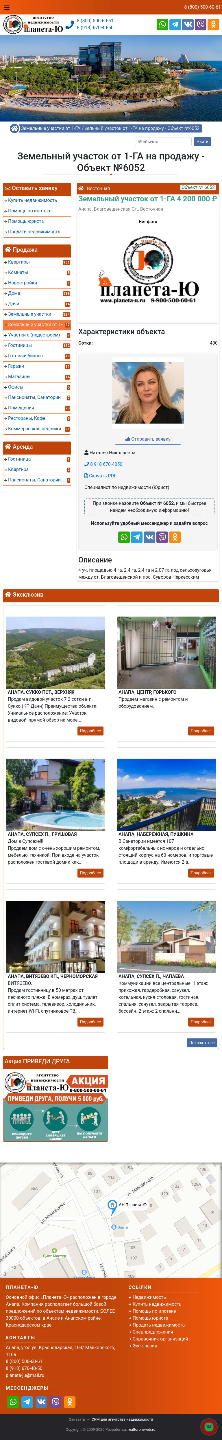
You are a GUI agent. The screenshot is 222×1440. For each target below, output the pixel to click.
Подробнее (90, 731)
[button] (147, 267)
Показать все (202, 1042)
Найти (202, 141)
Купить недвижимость (157, 1304)
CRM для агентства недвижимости (122, 1419)
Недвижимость (149, 1297)
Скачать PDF (100, 476)
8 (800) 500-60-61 (202, 7)
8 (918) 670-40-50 (95, 27)
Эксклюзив (145, 1346)
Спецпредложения (153, 1332)
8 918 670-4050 (103, 464)
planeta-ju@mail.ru (25, 1375)
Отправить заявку (147, 439)
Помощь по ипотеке (154, 1311)
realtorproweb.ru (141, 1429)
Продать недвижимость (159, 1325)
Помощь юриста (150, 1318)
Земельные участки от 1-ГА (50, 128)
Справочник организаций (160, 1339)
